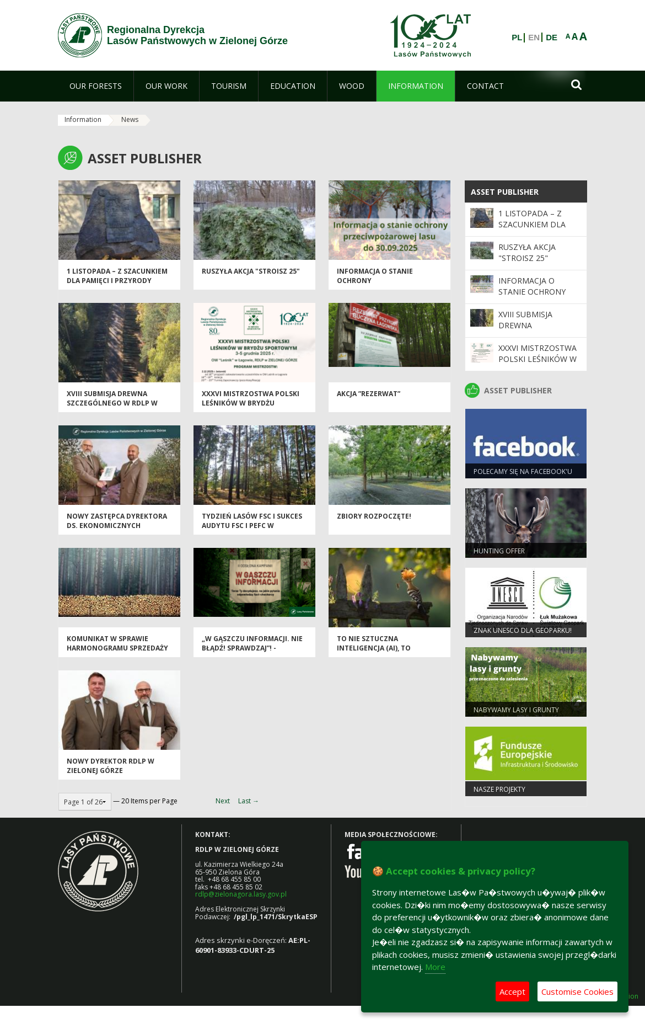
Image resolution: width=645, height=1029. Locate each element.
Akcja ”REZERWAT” (368, 393)
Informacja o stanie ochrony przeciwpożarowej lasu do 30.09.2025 (388, 285)
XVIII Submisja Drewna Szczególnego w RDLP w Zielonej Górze (112, 403)
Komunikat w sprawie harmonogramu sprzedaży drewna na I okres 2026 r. (117, 648)
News (129, 119)
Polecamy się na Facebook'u (523, 471)
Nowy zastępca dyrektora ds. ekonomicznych (117, 520)
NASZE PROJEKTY (499, 789)
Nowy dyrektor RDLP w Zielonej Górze (110, 765)
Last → (248, 801)
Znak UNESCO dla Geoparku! (523, 630)
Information (82, 119)
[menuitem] (95, 86)
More (435, 966)
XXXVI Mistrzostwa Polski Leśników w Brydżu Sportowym (250, 403)
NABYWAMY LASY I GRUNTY (516, 710)
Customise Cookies (577, 991)
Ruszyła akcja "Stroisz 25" (251, 271)
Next (223, 801)
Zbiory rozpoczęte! (374, 516)
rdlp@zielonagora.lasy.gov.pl (241, 894)
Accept (512, 991)
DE (551, 37)
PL (517, 37)
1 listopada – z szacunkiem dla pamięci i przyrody (117, 275)
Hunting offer (499, 551)
